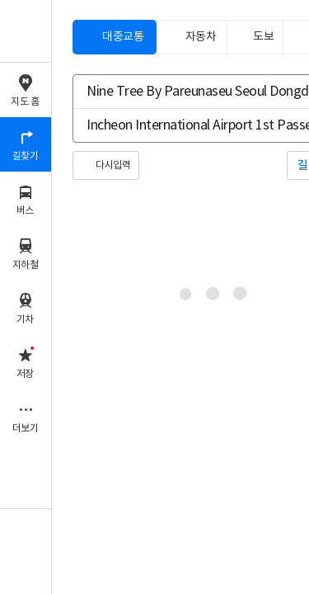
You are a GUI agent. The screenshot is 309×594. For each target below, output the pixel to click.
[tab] (115, 37)
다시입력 (113, 165)
